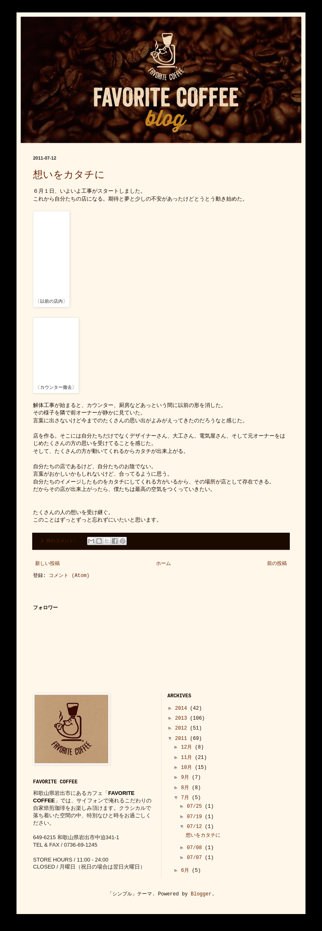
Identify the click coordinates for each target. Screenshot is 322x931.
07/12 (196, 827)
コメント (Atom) (69, 576)
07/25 (196, 806)
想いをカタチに (69, 175)
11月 (188, 758)
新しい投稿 (47, 564)
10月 (188, 768)
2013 (182, 718)
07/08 (196, 848)
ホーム (163, 564)
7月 (186, 798)
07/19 (196, 817)
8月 (186, 788)
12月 (188, 747)
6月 (186, 871)
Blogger (201, 894)
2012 (182, 728)
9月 (186, 777)
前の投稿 (277, 564)
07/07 (196, 858)
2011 (182, 739)
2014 (182, 708)
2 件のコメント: (60, 540)
